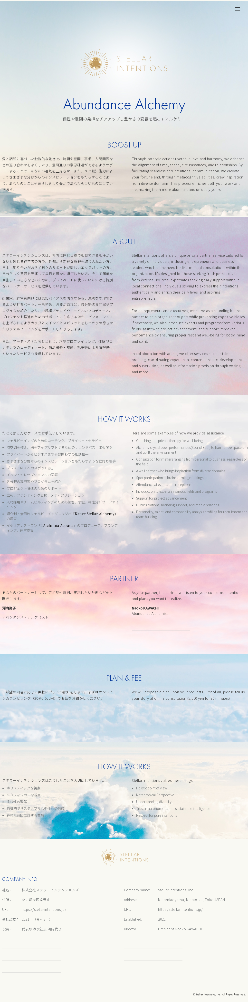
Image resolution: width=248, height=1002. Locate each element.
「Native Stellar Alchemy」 (94, 513)
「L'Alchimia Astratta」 (57, 525)
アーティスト (23, 341)
